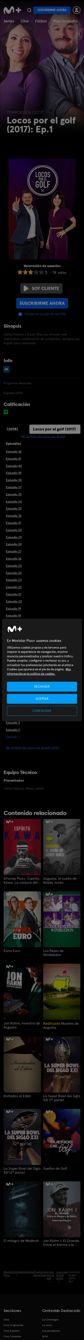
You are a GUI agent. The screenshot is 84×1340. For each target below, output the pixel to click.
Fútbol (41, 21)
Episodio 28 (14, 544)
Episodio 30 (14, 530)
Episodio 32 (14, 516)
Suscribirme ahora (52, 10)
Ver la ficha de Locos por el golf (43, 436)
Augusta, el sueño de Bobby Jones (60, 881)
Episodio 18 (13, 615)
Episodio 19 (13, 608)
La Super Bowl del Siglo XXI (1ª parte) (61, 1098)
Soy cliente (41, 288)
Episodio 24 (14, 573)
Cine (25, 21)
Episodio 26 (14, 558)
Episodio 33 (14, 508)
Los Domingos (50, 1319)
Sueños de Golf (55, 1169)
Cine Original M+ (14, 1325)
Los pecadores (51, 1330)
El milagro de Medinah (21, 1241)
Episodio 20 (14, 601)
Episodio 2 (13, 730)
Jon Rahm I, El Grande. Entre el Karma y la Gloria (61, 1243)
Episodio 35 (14, 494)
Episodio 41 (13, 459)
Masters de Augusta (61, 1025)
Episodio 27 (14, 551)
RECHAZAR (42, 686)
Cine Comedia (12, 1336)
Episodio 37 (14, 487)
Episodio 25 (14, 566)
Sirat (45, 1336)
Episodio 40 (14, 466)
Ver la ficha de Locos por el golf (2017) (32, 747)
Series (9, 21)
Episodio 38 (14, 480)
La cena (47, 1325)
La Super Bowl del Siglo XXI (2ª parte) (22, 1171)
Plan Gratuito (65, 21)
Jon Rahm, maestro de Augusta (22, 1025)
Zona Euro (12, 951)
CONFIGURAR (42, 711)
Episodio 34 (14, 501)
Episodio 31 (13, 523)
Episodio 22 (14, 587)
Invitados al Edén (17, 1096)
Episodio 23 (14, 580)
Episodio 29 (14, 537)
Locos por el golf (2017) (54, 429)
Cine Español (11, 1330)
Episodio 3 (13, 722)
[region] (42, 670)
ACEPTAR (42, 698)
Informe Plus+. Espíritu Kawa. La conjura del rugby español (21, 881)
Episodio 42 (14, 451)
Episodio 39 (14, 473)
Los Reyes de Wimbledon (53, 953)
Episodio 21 (13, 594)
